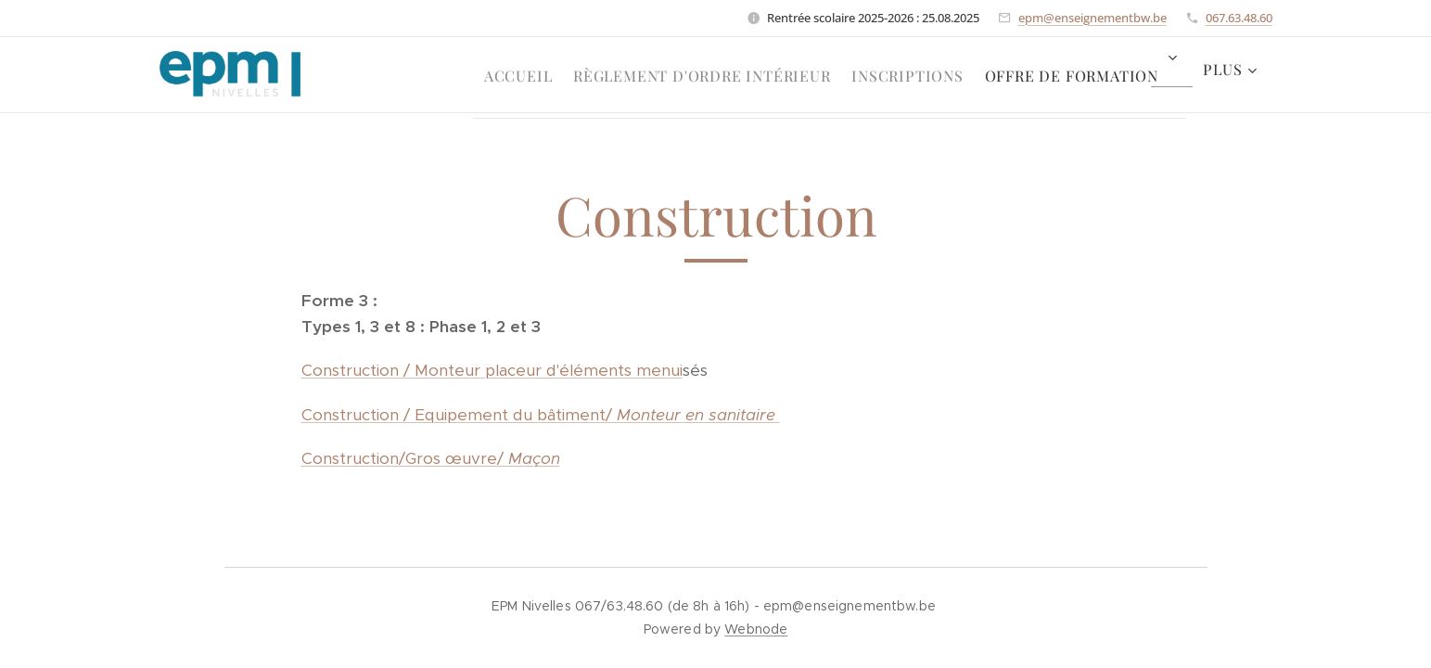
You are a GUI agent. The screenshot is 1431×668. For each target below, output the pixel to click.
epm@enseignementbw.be (1092, 17)
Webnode (755, 629)
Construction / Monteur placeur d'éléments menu (489, 370)
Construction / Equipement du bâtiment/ (539, 415)
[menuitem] (479, 75)
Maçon (533, 458)
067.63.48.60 (1239, 17)
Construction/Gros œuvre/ (403, 458)
